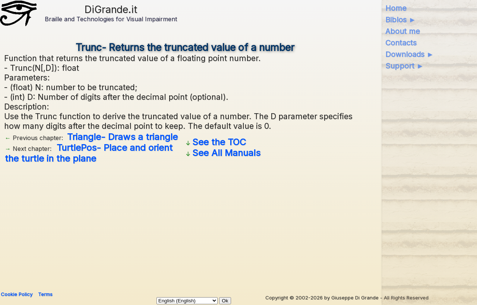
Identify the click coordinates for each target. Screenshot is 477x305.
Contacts (401, 42)
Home (396, 8)
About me (402, 31)
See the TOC (219, 142)
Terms (45, 294)
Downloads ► (409, 54)
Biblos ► (400, 19)
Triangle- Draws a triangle (122, 136)
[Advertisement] (185, 224)
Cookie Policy (16, 294)
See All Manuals (226, 152)
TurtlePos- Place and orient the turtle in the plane (89, 153)
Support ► (404, 65)
